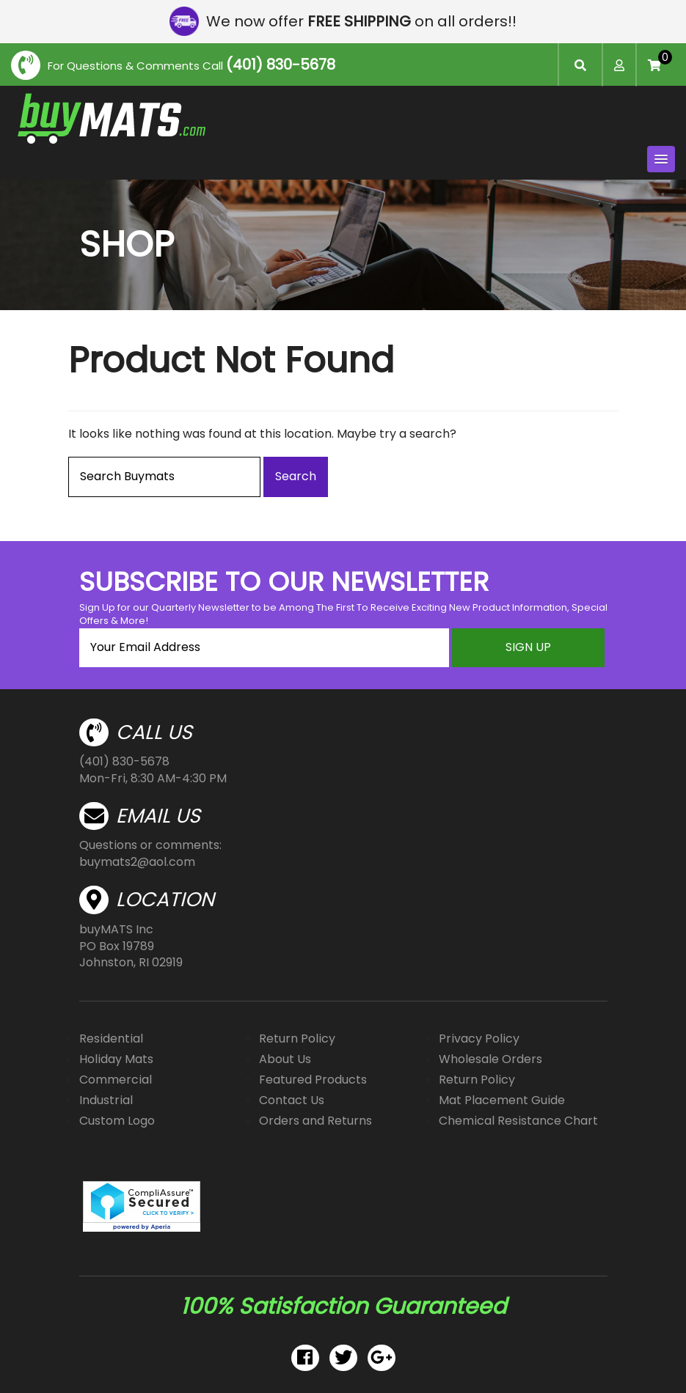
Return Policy (297, 1038)
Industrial (106, 1100)
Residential (111, 1038)
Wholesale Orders (490, 1059)
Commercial (115, 1079)
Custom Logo (117, 1120)
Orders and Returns (315, 1120)
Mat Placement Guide (502, 1100)
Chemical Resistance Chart (518, 1120)
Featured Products (313, 1079)
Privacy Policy (479, 1038)
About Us (285, 1059)
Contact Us (291, 1100)
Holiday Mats (116, 1059)
